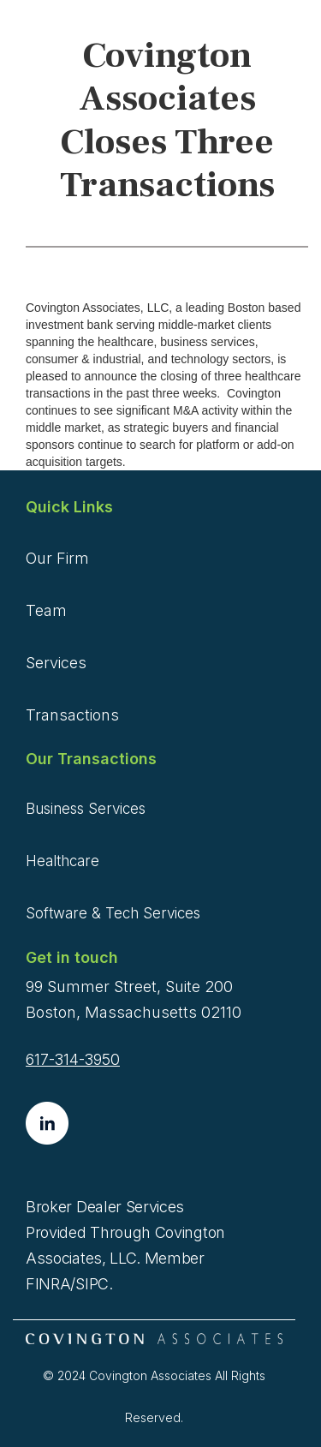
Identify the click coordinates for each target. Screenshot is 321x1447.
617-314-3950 (73, 1059)
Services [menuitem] (56, 663)
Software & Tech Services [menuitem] (113, 913)
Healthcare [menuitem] (62, 861)
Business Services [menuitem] (86, 808)
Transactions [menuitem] (72, 715)
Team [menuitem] (46, 610)
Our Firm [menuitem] (57, 558)
